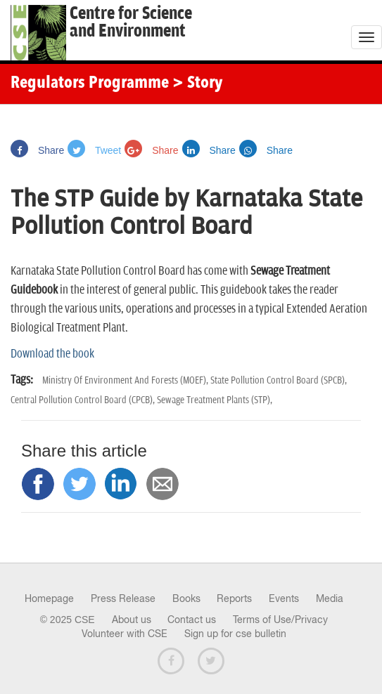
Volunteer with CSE (124, 633)
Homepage (49, 598)
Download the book (52, 354)
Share (37, 150)
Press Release (123, 598)
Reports (234, 598)
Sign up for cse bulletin (235, 633)
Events (284, 598)
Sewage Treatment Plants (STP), (214, 400)
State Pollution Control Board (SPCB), (278, 380)
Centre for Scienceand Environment (131, 22)
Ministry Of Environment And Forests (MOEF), (126, 380)
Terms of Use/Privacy (280, 619)
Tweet (94, 150)
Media (329, 598)
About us (131, 619)
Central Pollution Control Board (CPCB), (84, 400)
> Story (197, 83)
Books (186, 598)
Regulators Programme (90, 83)
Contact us (191, 619)
